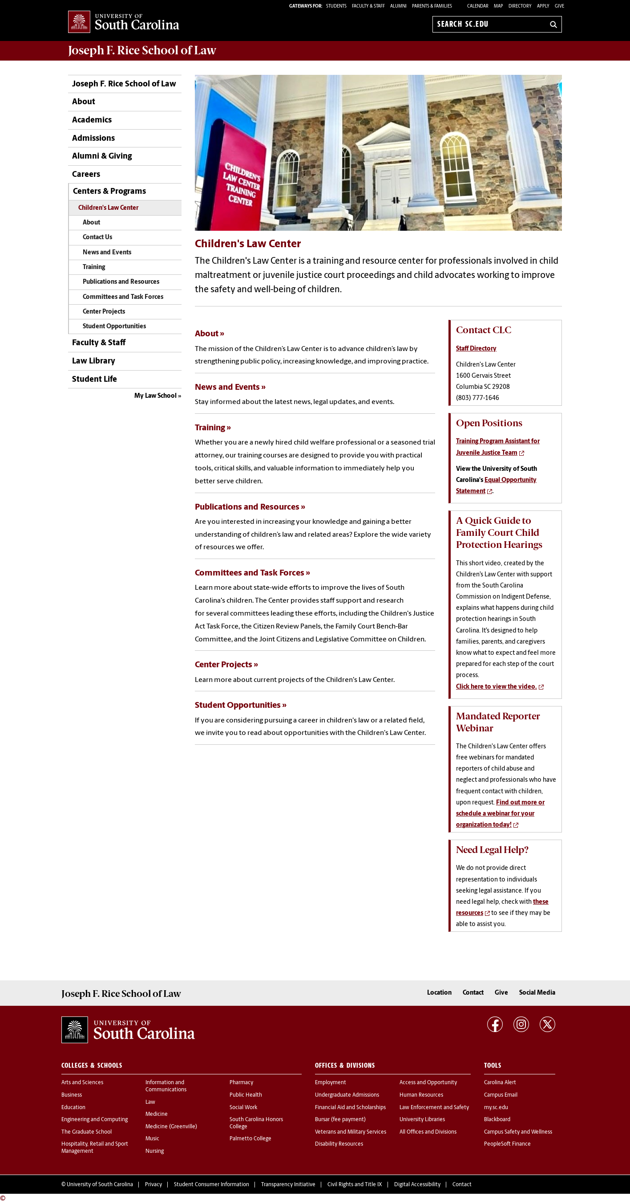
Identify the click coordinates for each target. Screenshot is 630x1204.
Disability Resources (339, 1144)
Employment (330, 1083)
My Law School (155, 396)
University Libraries (422, 1119)
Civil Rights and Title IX (354, 1185)
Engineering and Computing (94, 1119)
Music (152, 1139)
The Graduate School (86, 1132)
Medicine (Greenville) (171, 1127)
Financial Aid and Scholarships (350, 1107)
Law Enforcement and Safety (434, 1107)
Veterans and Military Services (350, 1132)
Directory (520, 6)
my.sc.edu (496, 1107)
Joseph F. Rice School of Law (142, 50)
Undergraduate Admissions (347, 1095)
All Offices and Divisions (428, 1132)
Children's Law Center (108, 208)
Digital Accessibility (417, 1185)
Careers (86, 175)
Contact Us (97, 238)
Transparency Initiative (288, 1185)
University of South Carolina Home (123, 22)
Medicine (156, 1114)
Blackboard (497, 1119)
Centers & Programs (109, 192)
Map (498, 6)
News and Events (107, 253)
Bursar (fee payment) (340, 1119)
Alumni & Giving (102, 156)
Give (559, 6)
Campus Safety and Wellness (518, 1132)
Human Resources (421, 1095)
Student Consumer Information (211, 1185)
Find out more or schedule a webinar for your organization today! (500, 814)
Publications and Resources (121, 282)
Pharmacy (241, 1083)
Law (150, 1102)
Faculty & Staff (98, 343)
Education (73, 1107)
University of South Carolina (100, 1185)
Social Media (537, 993)
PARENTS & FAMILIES (432, 6)
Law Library (93, 361)
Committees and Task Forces (123, 297)
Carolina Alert (500, 1083)
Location (439, 993)
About (83, 102)
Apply (543, 6)
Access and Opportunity (428, 1083)
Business (71, 1095)
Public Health (246, 1095)
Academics (92, 120)
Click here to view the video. (496, 687)
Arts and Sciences (82, 1083)
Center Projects (104, 312)
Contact (473, 993)
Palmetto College (250, 1139)
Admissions (93, 139)
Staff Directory (476, 349)
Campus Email (500, 1095)
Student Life (94, 379)
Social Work (243, 1107)
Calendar (478, 6)
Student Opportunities (114, 327)
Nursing (154, 1151)
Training (94, 267)
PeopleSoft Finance (507, 1144)
